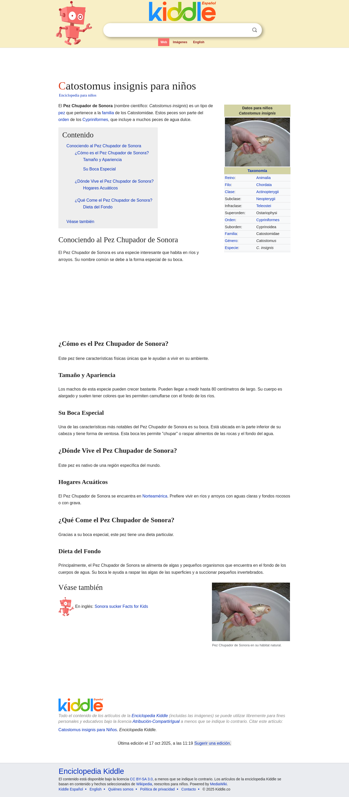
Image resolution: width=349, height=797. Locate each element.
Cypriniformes (268, 220)
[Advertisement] (174, 62)
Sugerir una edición (212, 743)
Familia (231, 234)
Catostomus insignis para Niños (88, 730)
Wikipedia (144, 784)
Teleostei (263, 206)
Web (163, 42)
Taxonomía (257, 171)
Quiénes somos (120, 789)
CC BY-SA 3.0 (141, 779)
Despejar (244, 30)
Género (231, 241)
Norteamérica (154, 496)
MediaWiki (218, 784)
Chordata (264, 185)
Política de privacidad (157, 789)
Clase (230, 192)
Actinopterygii (267, 192)
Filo (228, 185)
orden (64, 119)
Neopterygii (265, 199)
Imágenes (180, 42)
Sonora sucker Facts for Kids (121, 606)
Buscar (254, 30)
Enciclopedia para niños (77, 95)
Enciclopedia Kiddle (91, 771)
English (198, 42)
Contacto (188, 789)
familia (108, 113)
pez (62, 113)
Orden (230, 220)
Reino (230, 178)
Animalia (263, 178)
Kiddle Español (71, 789)
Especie (231, 248)
